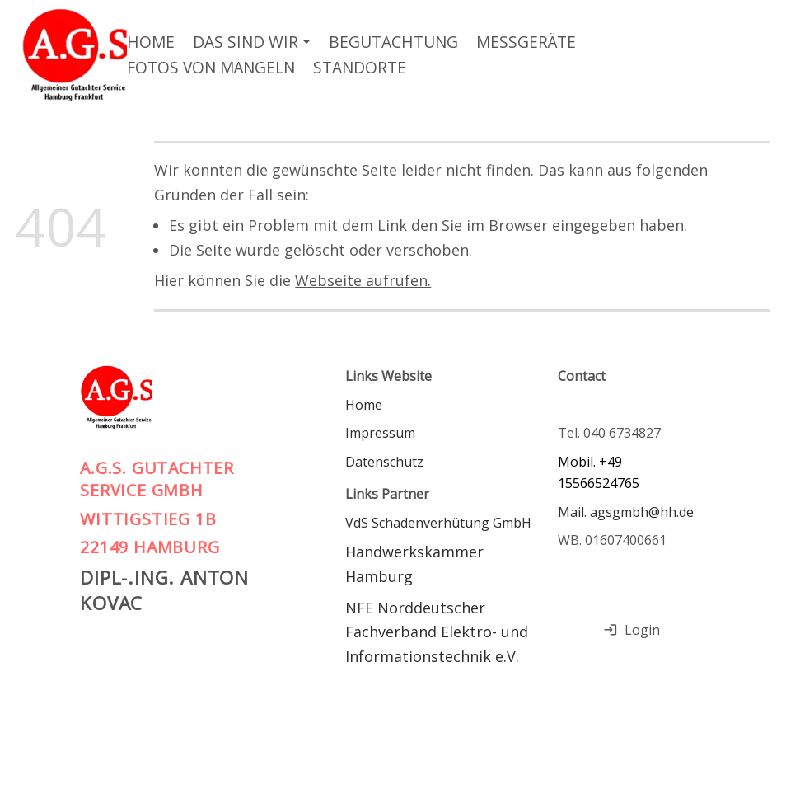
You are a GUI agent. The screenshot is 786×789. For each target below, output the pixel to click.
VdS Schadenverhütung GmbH (438, 523)
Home (151, 42)
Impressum (380, 433)
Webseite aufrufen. (363, 280)
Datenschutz (384, 462)
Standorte (359, 67)
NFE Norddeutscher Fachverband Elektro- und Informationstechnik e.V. (438, 632)
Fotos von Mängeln (211, 67)
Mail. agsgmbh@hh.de (626, 512)
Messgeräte (526, 42)
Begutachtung (393, 42)
